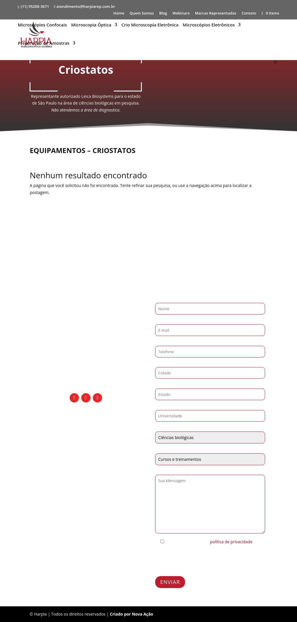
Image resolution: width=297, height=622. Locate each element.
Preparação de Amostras (43, 43)
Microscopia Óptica (91, 25)
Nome (161, 299)
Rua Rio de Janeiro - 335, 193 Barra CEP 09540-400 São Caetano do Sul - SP (86, 374)
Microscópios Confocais (42, 25)
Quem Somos (142, 13)
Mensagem (165, 471)
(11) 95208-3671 (35, 6)
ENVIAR (170, 581)
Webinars (180, 13)
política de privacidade (231, 541)
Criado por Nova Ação (132, 614)
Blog (163, 13)
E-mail (161, 320)
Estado (161, 385)
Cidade (161, 363)
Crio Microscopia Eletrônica (150, 25)
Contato (249, 13)
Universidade (167, 406)
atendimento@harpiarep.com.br (86, 355)
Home (118, 13)
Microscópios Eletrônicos (209, 25)
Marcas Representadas (215, 13)
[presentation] (199, 560)
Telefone (163, 342)
